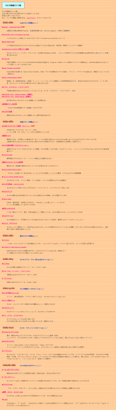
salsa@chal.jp (31, 18)
